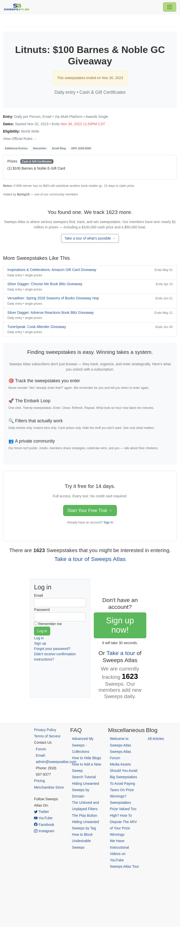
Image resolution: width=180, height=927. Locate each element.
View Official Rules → (20, 139)
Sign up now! (120, 625)
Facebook (44, 825)
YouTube (43, 818)
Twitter (41, 812)
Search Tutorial (84, 777)
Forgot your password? (52, 649)
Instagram (44, 831)
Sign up (40, 643)
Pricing (39, 781)
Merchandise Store (49, 787)
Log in (39, 638)
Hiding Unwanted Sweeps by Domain (85, 789)
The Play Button (84, 815)
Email (38, 595)
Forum (41, 749)
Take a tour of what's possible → (89, 238)
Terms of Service (47, 736)
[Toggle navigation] (169, 6)
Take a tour (120, 653)
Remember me (50, 624)
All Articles (156, 739)
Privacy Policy (45, 730)
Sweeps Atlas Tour (124, 866)
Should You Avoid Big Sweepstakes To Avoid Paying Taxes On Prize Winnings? (123, 783)
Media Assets (120, 764)
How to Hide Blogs (86, 758)
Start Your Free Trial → (90, 510)
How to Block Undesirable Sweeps (82, 840)
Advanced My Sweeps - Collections (83, 745)
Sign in (108, 522)
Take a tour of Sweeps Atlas (90, 559)
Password (41, 610)
